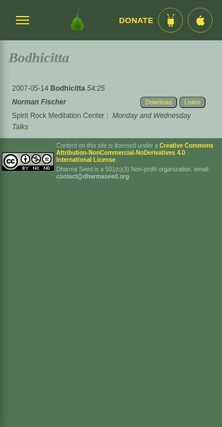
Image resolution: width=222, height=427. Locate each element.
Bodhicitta (68, 88)
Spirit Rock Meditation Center (58, 115)
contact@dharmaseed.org (92, 176)
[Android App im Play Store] (170, 20)
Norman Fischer (39, 102)
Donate (136, 20)
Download (159, 102)
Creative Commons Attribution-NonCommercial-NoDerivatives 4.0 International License (135, 152)
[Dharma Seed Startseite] (77, 20)
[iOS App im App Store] (200, 20)
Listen (193, 102)
